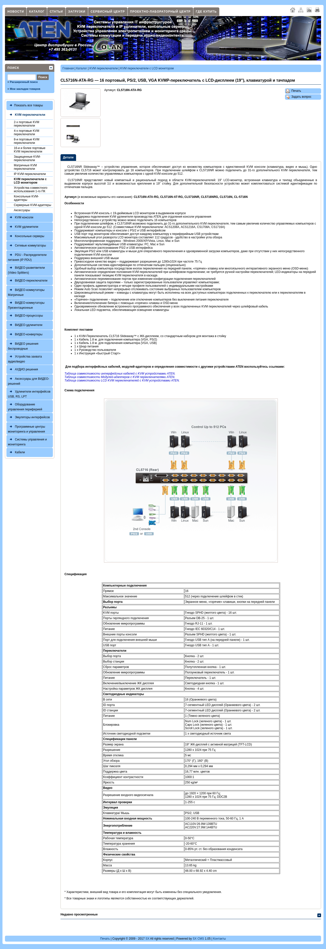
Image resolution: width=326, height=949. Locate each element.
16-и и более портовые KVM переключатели (29, 149)
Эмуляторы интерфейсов (29, 417)
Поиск (13, 68)
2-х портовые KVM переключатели (26, 123)
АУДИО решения (23, 369)
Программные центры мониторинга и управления (26, 428)
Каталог (36, 11)
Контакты (219, 938)
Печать (293, 91)
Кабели (16, 452)
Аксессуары (22, 210)
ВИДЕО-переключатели (27, 281)
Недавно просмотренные (79, 914)
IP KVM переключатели (30, 174)
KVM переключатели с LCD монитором (30, 180)
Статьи (56, 11)
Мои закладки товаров (25, 88)
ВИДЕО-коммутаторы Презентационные (26, 304)
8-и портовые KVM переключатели (26, 141)
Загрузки (76, 11)
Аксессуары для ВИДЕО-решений (28, 380)
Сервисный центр (108, 11)
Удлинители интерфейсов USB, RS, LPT (29, 393)
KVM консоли (20, 217)
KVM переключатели (26, 115)
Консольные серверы (26, 236)
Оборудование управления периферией (25, 406)
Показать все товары (25, 105)
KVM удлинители (23, 227)
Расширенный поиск (24, 81)
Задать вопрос (298, 97)
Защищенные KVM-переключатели (27, 158)
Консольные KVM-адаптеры (26, 198)
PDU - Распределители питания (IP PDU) (27, 257)
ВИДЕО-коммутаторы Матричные (26, 292)
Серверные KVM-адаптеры (32, 205)
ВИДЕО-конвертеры (25, 334)
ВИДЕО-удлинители (25, 325)
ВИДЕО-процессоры (25, 316)
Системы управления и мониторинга (27, 441)
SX (147, 938)
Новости (15, 11)
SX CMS (198, 938)
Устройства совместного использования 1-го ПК (30, 189)
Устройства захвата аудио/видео (25, 358)
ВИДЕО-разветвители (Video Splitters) (26, 269)
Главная (68, 68)
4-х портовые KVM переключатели (26, 132)
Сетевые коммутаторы (27, 246)
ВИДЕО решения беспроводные (23, 345)
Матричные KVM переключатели (25, 167)
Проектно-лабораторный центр (160, 11)
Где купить (206, 11)
